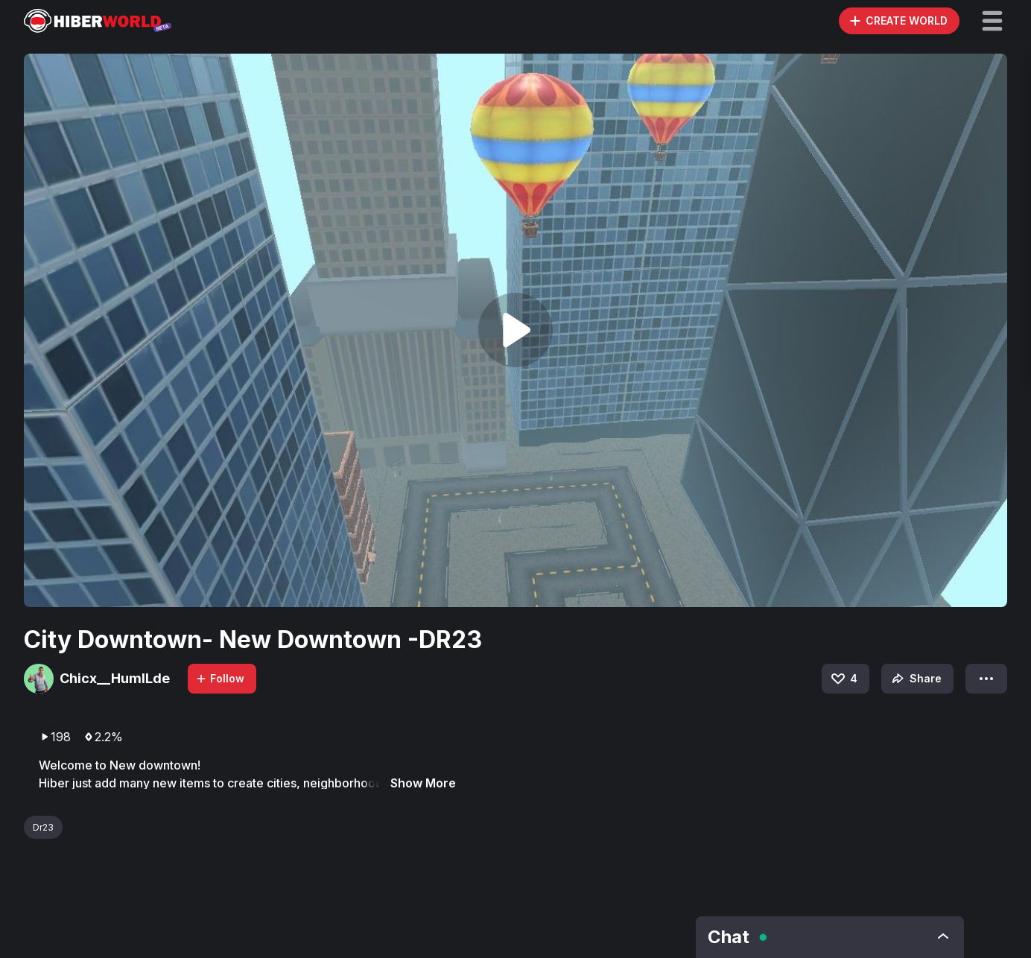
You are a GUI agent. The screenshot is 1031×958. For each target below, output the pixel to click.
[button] (992, 21)
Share (915, 679)
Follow (219, 678)
